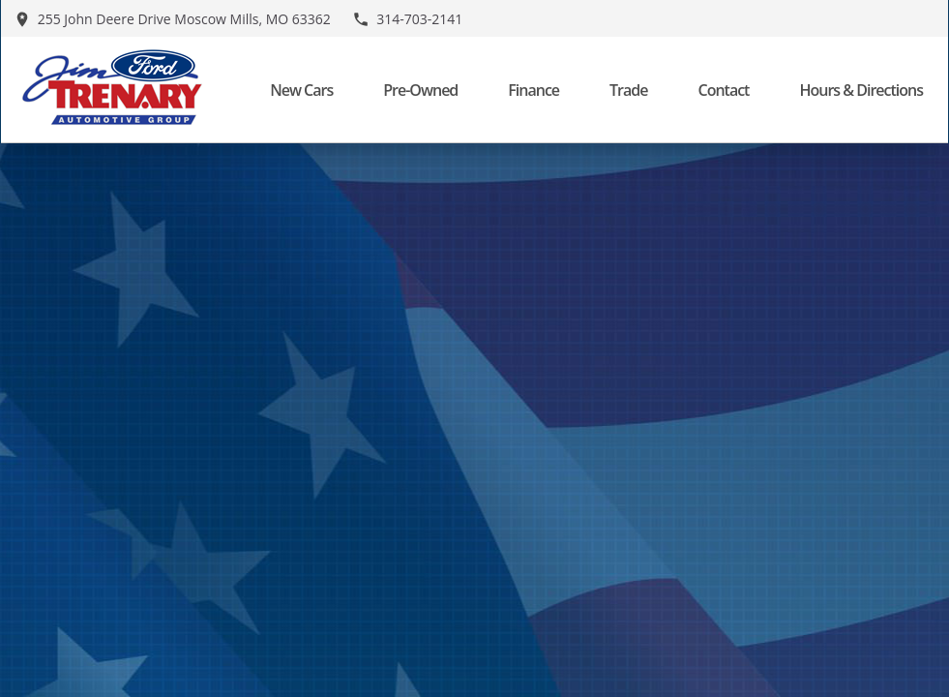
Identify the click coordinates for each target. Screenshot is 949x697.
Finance (533, 90)
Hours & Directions (861, 90)
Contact (723, 90)
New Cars (301, 90)
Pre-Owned (420, 90)
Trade (628, 90)
